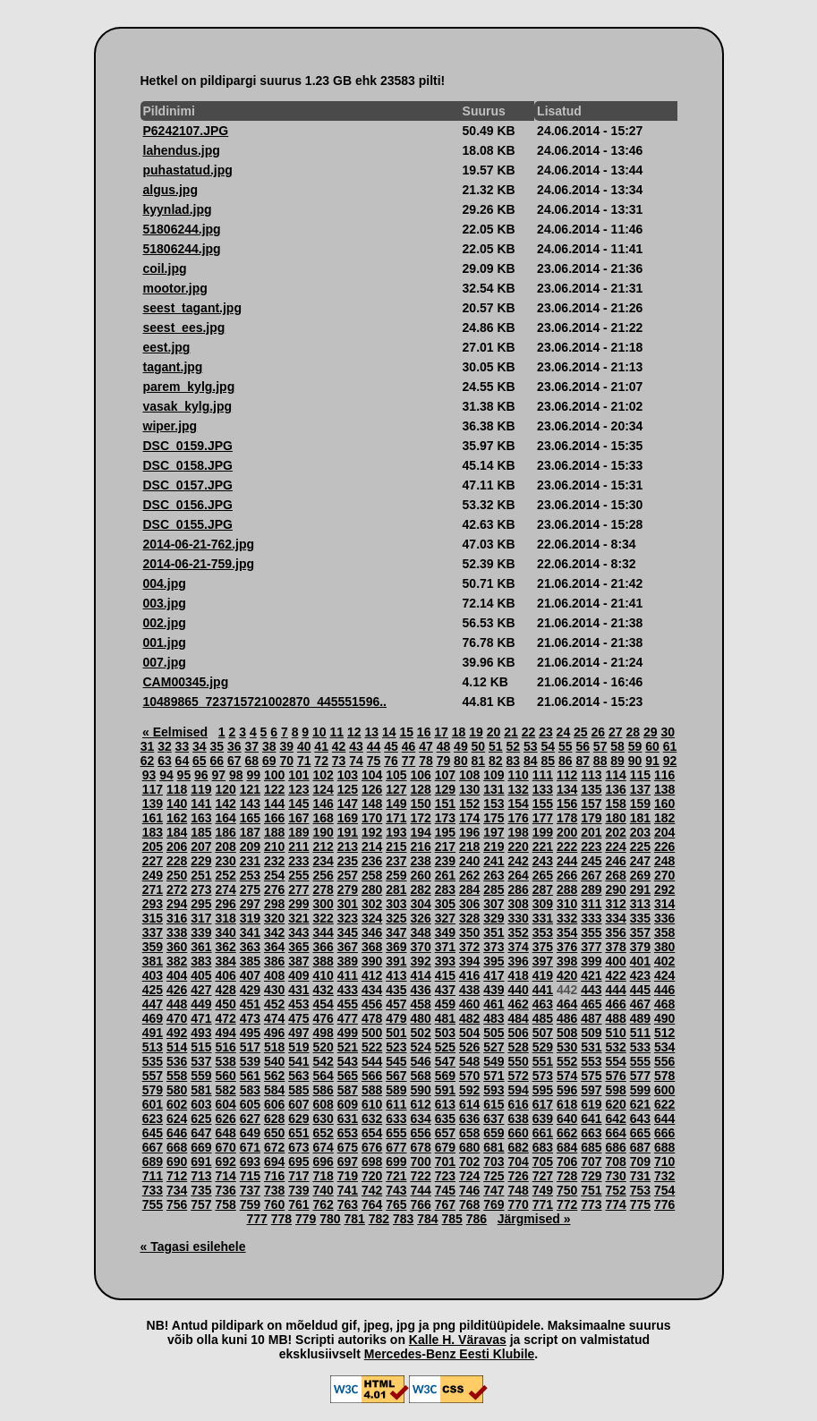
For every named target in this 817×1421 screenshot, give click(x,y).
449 (201, 1004)
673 (298, 1147)
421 (591, 975)
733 (152, 1190)
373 (493, 947)
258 (372, 875)
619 (591, 1104)
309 (542, 904)
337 (152, 932)
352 (517, 932)
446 (664, 990)
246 (615, 861)
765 (396, 1204)
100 (274, 775)
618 (567, 1104)
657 (445, 1133)
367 (347, 947)
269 (640, 875)
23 (546, 732)
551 (542, 1061)
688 (664, 1147)
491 (152, 1032)
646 (176, 1133)
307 (493, 904)
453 (298, 1004)
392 (420, 961)
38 (269, 746)
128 (420, 789)
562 (274, 1075)
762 (322, 1204)
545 (396, 1061)
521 (347, 1047)
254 (274, 875)
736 (225, 1190)
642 (615, 1118)
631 (347, 1118)
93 (149, 775)
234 (322, 861)
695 (298, 1161)
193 (396, 832)
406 (225, 975)
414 (420, 975)
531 (591, 1047)
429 (250, 990)
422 (615, 975)
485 (542, 1018)
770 (517, 1204)
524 (420, 1047)
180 (615, 818)
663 (591, 1133)
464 (567, 1004)
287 (542, 889)
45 (391, 746)
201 (591, 832)
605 (250, 1104)
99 (253, 775)
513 (152, 1047)
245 (591, 861)
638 (517, 1118)
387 (298, 961)
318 (225, 918)
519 (298, 1047)
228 (176, 861)
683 (542, 1147)
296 (225, 904)
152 (469, 803)
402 (664, 961)
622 (664, 1104)
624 (176, 1118)
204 (664, 832)
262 (469, 875)
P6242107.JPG (186, 130)
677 (396, 1147)
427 (201, 990)
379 (640, 947)
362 (225, 947)
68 (251, 760)
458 (420, 1004)
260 (420, 875)
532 (615, 1047)
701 (445, 1161)
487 (591, 1018)
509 (591, 1032)
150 (420, 803)
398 (567, 961)
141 (201, 803)
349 (445, 932)
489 (640, 1018)
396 (517, 961)
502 (420, 1032)
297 (250, 904)
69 (269, 760)
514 (176, 1047)
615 (493, 1104)
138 (664, 789)
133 (542, 789)
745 (445, 1190)
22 (529, 732)
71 (304, 760)
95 (184, 775)
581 (201, 1090)
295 (201, 904)
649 (250, 1133)
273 (201, 889)
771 (542, 1204)
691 (201, 1161)
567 (396, 1075)
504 (469, 1032)
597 (591, 1090)
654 (372, 1133)
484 (517, 1018)
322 (322, 918)
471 (201, 1018)
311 (591, 904)
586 (322, 1090)
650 (274, 1133)
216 (420, 846)
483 (493, 1018)
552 (567, 1061)
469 (152, 1018)
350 (469, 932)
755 (152, 1204)
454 (322, 1004)
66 (217, 760)
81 (479, 760)
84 (530, 760)
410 (322, 975)
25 (581, 732)
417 (493, 975)
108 (469, 775)
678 (420, 1147)
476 (322, 1018)
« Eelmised (175, 732)
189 (298, 832)
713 (201, 1176)
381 (152, 961)
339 (201, 932)
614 (469, 1104)
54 (547, 746)
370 (420, 947)
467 (640, 1004)
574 (567, 1075)
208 (225, 846)
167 (298, 818)
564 (322, 1075)
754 (664, 1190)
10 (319, 732)
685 (591, 1147)
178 (567, 818)
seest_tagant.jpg (192, 308)
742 (372, 1190)
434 (372, 990)
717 (298, 1176)
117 (152, 789)
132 (517, 789)
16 (424, 732)
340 (225, 932)
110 (517, 775)
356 (615, 932)
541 (298, 1061)
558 (176, 1075)
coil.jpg (165, 268)
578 (664, 1075)
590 (420, 1090)
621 (640, 1104)
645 (152, 1133)
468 (664, 1004)
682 (517, 1147)
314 (664, 904)
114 (615, 775)
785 (452, 1219)
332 (567, 918)
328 (469, 918)
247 (640, 861)
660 (517, 1133)
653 (347, 1133)
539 (250, 1061)
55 (565, 746)
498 (322, 1032)
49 (461, 746)
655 (396, 1133)
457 (396, 1004)
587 (347, 1090)
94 (166, 775)
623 (152, 1118)
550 (517, 1061)
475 (298, 1018)
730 (615, 1176)
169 (347, 818)
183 (152, 832)
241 (493, 861)
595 (542, 1090)
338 (176, 932)
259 (396, 875)
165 (250, 818)
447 (152, 1004)
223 (591, 846)
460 (469, 1004)
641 (591, 1118)
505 (493, 1032)
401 (640, 961)
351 (493, 932)
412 (372, 975)
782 (379, 1219)
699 (396, 1161)
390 (372, 961)
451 (250, 1004)
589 (396, 1090)
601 (152, 1104)
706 (567, 1161)
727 (542, 1176)
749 (542, 1190)
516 (225, 1047)
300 (322, 904)
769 (493, 1204)
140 (176, 803)
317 (201, 918)
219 (493, 846)
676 (372, 1147)
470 (176, 1018)
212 (322, 846)
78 (426, 760)
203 (640, 832)
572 (517, 1075)
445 (640, 990)
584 (274, 1090)
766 (420, 1204)
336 (664, 918)
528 (517, 1047)
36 (234, 746)
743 (396, 1190)
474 (274, 1018)
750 (567, 1190)
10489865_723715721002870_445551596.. (265, 701)
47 (426, 746)
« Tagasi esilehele (193, 1246)
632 (372, 1118)
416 (469, 975)
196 (469, 832)
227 (152, 861)
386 (274, 961)
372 (469, 947)
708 (615, 1161)
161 (152, 818)
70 (286, 760)
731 (640, 1176)
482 (469, 1018)
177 (542, 818)
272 (176, 889)
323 (347, 918)
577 (640, 1075)
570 (469, 1075)
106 (420, 775)
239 (445, 861)
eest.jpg (167, 347)
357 (640, 932)
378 (615, 947)
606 (274, 1104)
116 (664, 775)
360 (176, 947)
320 (274, 918)
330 (517, 918)
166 (274, 818)
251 (201, 875)
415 (445, 975)
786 (476, 1219)
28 (633, 732)
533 (640, 1047)
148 (372, 803)
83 (513, 760)
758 (225, 1204)
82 (496, 760)
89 (617, 760)
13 (371, 732)
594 (517, 1090)
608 (322, 1104)
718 (322, 1176)
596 (567, 1090)
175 (493, 818)
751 (591, 1190)
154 (517, 803)
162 (176, 818)
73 (339, 760)
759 (250, 1204)
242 (517, 861)
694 (274, 1161)
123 (298, 789)
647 (201, 1133)
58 (617, 746)
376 (567, 947)
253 (250, 875)
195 (445, 832)
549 (493, 1061)
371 (445, 947)
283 (445, 889)
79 (444, 760)
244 (567, 861)
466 (615, 1004)
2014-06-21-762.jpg (199, 544)
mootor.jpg (175, 288)
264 (517, 875)
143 (250, 803)
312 (615, 904)
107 (445, 775)
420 (567, 975)
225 (640, 846)
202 (615, 832)
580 (176, 1090)
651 (298, 1133)
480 (420, 1018)
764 (372, 1204)
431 (298, 990)
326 (420, 918)
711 (152, 1176)
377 (591, 947)
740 (322, 1190)
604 (225, 1104)
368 (372, 947)
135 (591, 789)
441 (542, 990)
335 (640, 918)
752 (615, 1190)
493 (201, 1032)
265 (542, 875)
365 (298, 947)
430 (274, 990)
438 (469, 990)
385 (250, 961)
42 (339, 746)
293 (152, 904)
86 (565, 760)
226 (664, 846)
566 (372, 1075)
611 (396, 1104)
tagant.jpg (173, 367)
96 (201, 775)
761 (298, 1204)
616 (517, 1104)
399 (591, 961)
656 (420, 1133)
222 (567, 846)
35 (217, 746)
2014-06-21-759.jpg (199, 564)
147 (347, 803)
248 (664, 861)
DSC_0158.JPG (188, 465)
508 (567, 1032)
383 (201, 961)
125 (347, 789)
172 (420, 818)
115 (640, 775)
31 (147, 746)
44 (374, 746)
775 (640, 1204)
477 (347, 1018)
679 (445, 1147)
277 (298, 889)
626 (225, 1118)
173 (445, 818)
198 (517, 832)
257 (347, 875)
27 (615, 732)
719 (347, 1176)
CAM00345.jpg (186, 682)
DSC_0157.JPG (188, 485)
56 (582, 746)
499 (347, 1032)
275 (250, 889)
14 (389, 732)
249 (152, 875)
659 (493, 1133)
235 (347, 861)
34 (199, 746)
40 (304, 746)
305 (445, 904)
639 (542, 1118)
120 (225, 789)
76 (391, 760)
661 (542, 1133)
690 (176, 1161)
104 (372, 775)
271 (152, 889)
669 (201, 1147)
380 (664, 947)
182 (664, 818)
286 (517, 889)
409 (298, 975)
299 (298, 904)
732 (664, 1176)
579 (152, 1090)
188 (274, 832)
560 (225, 1075)
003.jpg (164, 603)
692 (225, 1161)
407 (250, 975)
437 (445, 990)
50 (479, 746)
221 (542, 846)
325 (396, 918)
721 (396, 1176)
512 (664, 1032)
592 (469, 1090)
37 (251, 746)
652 (322, 1133)
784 (427, 1219)
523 (396, 1047)
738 (274, 1190)
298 (274, 904)
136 (615, 789)
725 (493, 1176)
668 (176, 1147)
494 (225, 1032)
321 (298, 918)
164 (225, 818)
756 (176, 1204)
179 (591, 818)
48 (444, 746)
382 (176, 961)
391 (396, 961)
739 (298, 1190)
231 (250, 861)
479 (396, 1018)
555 (640, 1061)
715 (250, 1176)
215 (396, 846)
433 (347, 990)
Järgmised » (534, 1219)
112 (567, 775)
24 (564, 732)
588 (372, 1090)
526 (469, 1047)
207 (201, 846)
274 (225, 889)
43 (356, 746)
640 (567, 1118)
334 (615, 918)
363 (250, 947)
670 (225, 1147)
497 (298, 1032)
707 (591, 1161)
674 (322, 1147)
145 (298, 803)
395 (493, 961)
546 (420, 1061)
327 (445, 918)
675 (347, 1147)
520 (322, 1047)
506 (517, 1032)
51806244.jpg (182, 229)
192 (372, 832)
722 (420, 1176)
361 (201, 947)
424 (664, 975)
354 (567, 932)
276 (274, 889)
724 (469, 1176)
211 (298, 846)
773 (591, 1204)
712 (176, 1176)
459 (445, 1004)
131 (493, 789)
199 (542, 832)
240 (469, 861)
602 (176, 1104)
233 (298, 861)
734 (176, 1190)
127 (396, 789)
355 (591, 932)
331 (542, 918)
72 (321, 760)
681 (493, 1147)
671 (250, 1147)
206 (176, 846)
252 (225, 875)
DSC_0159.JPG (188, 445)
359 (152, 947)
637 (493, 1118)
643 (640, 1118)
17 (441, 732)
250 (176, 875)
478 (372, 1018)
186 (225, 832)
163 (201, 818)
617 (542, 1104)
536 (176, 1061)
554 (615, 1061)
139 (152, 803)
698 (372, 1161)
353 (542, 932)
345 (347, 932)
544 (372, 1061)
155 (542, 803)
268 (615, 875)
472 (225, 1018)
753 (640, 1190)
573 (542, 1075)
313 (640, 904)
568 (420, 1075)
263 (493, 875)
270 (664, 875)
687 (640, 1147)
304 (420, 904)
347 (396, 932)
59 (635, 746)
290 (615, 889)
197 (493, 832)
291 (640, 889)
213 (347, 846)
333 (591, 918)
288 (567, 889)
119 (201, 789)
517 (250, 1047)
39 (286, 746)
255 (298, 875)
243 (542, 861)
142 (225, 803)
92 (670, 760)
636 (469, 1118)
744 (420, 1190)
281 (396, 889)
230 (225, 861)
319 (250, 918)
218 (469, 846)
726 (517, 1176)
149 (396, 803)
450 (225, 1004)
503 (445, 1032)
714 (225, 1176)
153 (493, 803)
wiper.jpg (170, 426)
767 (445, 1204)
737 (250, 1190)
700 (420, 1161)
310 (567, 904)
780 (329, 1219)
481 (445, 1018)
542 (322, 1061)
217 (445, 846)
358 (664, 932)
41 (321, 746)
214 (372, 846)
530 (567, 1047)
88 (600, 760)
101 (298, 775)
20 (494, 732)
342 (274, 932)
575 (591, 1075)
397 (542, 961)
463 (542, 1004)
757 (201, 1204)
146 (322, 803)
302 (372, 904)
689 (152, 1161)
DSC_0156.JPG (188, 505)
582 (225, 1090)
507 (542, 1032)
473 (250, 1018)
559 (201, 1075)
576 (615, 1075)
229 (201, 861)
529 (542, 1047)
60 (652, 746)
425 (152, 990)
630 (322, 1118)
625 (201, 1118)
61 (670, 746)
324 (372, 918)
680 (469, 1147)
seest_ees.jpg (184, 327)
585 (298, 1090)
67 (234, 760)
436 (420, 990)
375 (542, 947)
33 (182, 746)
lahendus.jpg (181, 150)
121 (250, 789)
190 (322, 832)
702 (469, 1161)
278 (322, 889)
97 (219, 775)
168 (322, 818)
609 (347, 1104)
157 (591, 803)
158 (615, 803)
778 (281, 1219)
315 (152, 918)
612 (420, 1104)
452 (274, 1004)
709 (640, 1161)
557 (152, 1075)
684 (567, 1147)
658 (469, 1133)
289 (591, 889)
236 (372, 861)
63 (164, 760)
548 (469, 1061)
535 (152, 1061)
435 (396, 990)
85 (547, 760)
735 (201, 1190)
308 (517, 904)
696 (322, 1161)
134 (567, 789)
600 (664, 1090)
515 (201, 1047)
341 (250, 932)
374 (517, 947)
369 (396, 947)
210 (274, 846)
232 (274, 861)
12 (354, 732)
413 (396, 975)
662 (567, 1133)
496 (274, 1032)
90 (635, 760)
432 (322, 990)
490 (664, 1018)
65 (199, 760)
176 (517, 818)
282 (420, 889)
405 (201, 975)
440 (517, 990)
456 (372, 1004)
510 (615, 1032)
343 (298, 932)
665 (640, 1133)
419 (542, 975)
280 (372, 889)
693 (250, 1161)
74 (356, 760)
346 (372, 932)
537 (201, 1061)
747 (493, 1190)
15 (406, 732)
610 (372, 1104)
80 (461, 760)
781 (355, 1219)
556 (664, 1061)
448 (176, 1004)
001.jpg (164, 642)
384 (225, 961)
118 (176, 789)
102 (322, 775)
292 (664, 889)
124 (322, 789)
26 (598, 732)
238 (420, 861)
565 (347, 1075)
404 (176, 975)
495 (250, 1032)
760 (274, 1204)
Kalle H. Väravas (457, 1339)
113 (591, 775)
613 (445, 1104)
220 (517, 846)
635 (445, 1118)
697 (347, 1161)
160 (664, 803)
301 (347, 904)
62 (147, 760)
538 (225, 1061)
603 (201, 1104)
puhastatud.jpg (188, 170)
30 (667, 732)
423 (640, 975)
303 (396, 904)
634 (420, 1118)
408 (274, 975)
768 (469, 1204)
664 (615, 1133)
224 (615, 846)
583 (250, 1090)
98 (236, 775)
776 (664, 1204)
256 (322, 875)
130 (469, 789)
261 (445, 875)
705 (542, 1161)
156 (567, 803)
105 (396, 775)
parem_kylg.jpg (189, 386)
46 (409, 746)
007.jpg (164, 662)
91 (652, 760)
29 (650, 732)
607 (298, 1104)
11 (337, 732)
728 (567, 1176)
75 (374, 760)
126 (372, 789)
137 (640, 789)
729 (591, 1176)
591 (445, 1090)
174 (469, 818)
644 (664, 1118)
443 (591, 990)
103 (347, 775)
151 (445, 803)
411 (347, 975)
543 (347, 1061)
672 (274, 1147)
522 (372, 1047)
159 (640, 803)
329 (493, 918)
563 (298, 1075)
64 (182, 760)
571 (493, 1075)
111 (542, 775)
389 (347, 961)
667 (152, 1147)
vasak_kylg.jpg (188, 406)
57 (600, 746)
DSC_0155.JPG (188, 524)
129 (445, 789)
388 (322, 961)
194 (420, 832)
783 (403, 1219)
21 (511, 732)
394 (469, 961)
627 (250, 1118)
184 (176, 832)
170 (372, 818)
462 (517, 1004)
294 (176, 904)
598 (615, 1090)
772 (567, 1204)
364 (274, 947)
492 (176, 1032)
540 (274, 1061)
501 (396, 1032)
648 (225, 1133)
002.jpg (164, 623)
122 (274, 789)
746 (469, 1190)
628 (274, 1118)
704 (517, 1161)
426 (176, 990)
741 (347, 1190)
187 (250, 832)
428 (225, 990)
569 (445, 1075)
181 (640, 818)
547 (445, 1061)
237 (396, 861)
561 (250, 1075)
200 (567, 832)
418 (517, 975)
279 (347, 889)
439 (493, 990)
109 (493, 775)
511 (640, 1032)
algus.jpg (170, 190)
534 (664, 1047)
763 (347, 1204)
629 (298, 1118)
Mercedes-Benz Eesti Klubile (449, 1354)
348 (420, 932)
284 (469, 889)
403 (152, 975)
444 (615, 990)
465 (591, 1004)
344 (322, 932)
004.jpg (164, 583)
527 (493, 1047)
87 (582, 760)
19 (476, 732)
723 (445, 1176)
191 (347, 832)
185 (201, 832)
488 (615, 1018)
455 (347, 1004)
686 (615, 1147)
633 (396, 1118)
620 (615, 1104)
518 (274, 1047)
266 (567, 875)
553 (591, 1061)
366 (322, 947)
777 (257, 1219)
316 (176, 918)
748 (517, 1190)
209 (250, 846)
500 (372, 1032)
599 (640, 1090)
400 (615, 961)
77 (409, 760)
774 (615, 1204)
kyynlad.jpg (177, 209)
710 (664, 1161)
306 (469, 904)
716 (274, 1176)
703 (493, 1161)
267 (591, 875)
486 (567, 1018)
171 (396, 818)
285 (493, 889)
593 (493, 1090)
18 (459, 732)
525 (445, 1047)
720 (372, 1176)
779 (305, 1219)
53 (530, 746)
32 (164, 746)
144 (274, 803)
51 (496, 746)
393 (445, 961)
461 (493, 1004)
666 (664, 1133)
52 (513, 746)
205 (152, 846)
